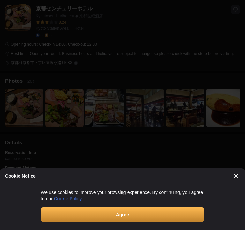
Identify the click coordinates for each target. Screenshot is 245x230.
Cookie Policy (68, 198)
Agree (122, 214)
